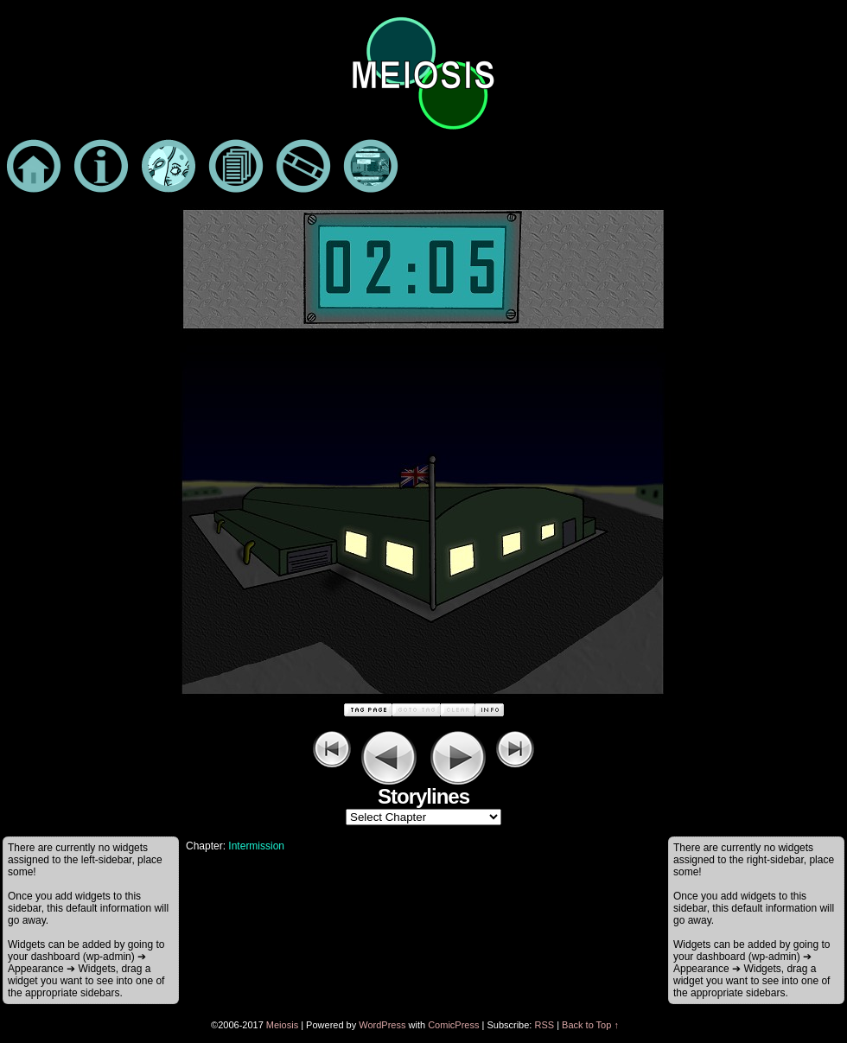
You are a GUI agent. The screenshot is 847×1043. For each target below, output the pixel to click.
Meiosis (282, 1025)
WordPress (382, 1025)
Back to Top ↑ (590, 1025)
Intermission (256, 846)
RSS (544, 1025)
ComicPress (453, 1025)
